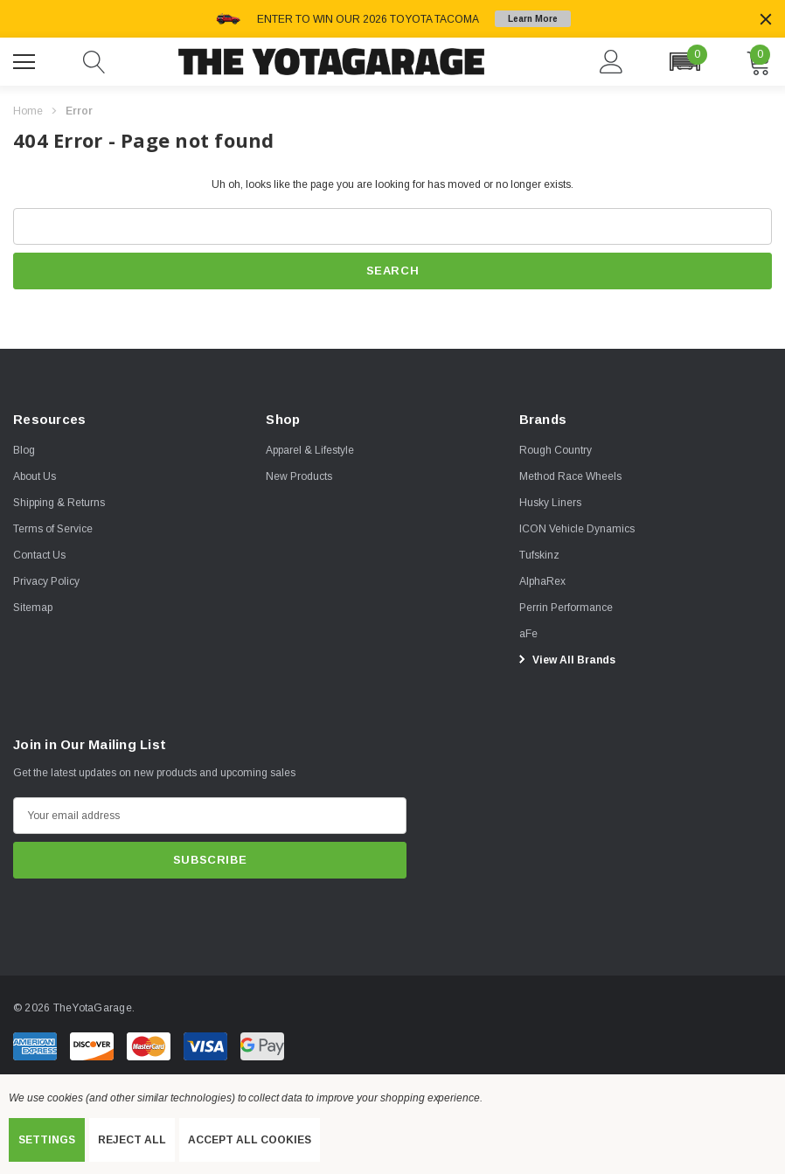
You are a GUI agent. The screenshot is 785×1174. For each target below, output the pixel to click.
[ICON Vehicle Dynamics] (577, 529)
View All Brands (564, 659)
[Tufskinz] (539, 555)
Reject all (132, 1140)
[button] (684, 61)
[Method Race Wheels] (570, 476)
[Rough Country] (555, 450)
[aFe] (528, 634)
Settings (46, 1140)
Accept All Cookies (249, 1140)
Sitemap (32, 607)
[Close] (766, 19)
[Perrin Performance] (566, 607)
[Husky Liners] (550, 503)
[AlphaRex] (542, 581)
